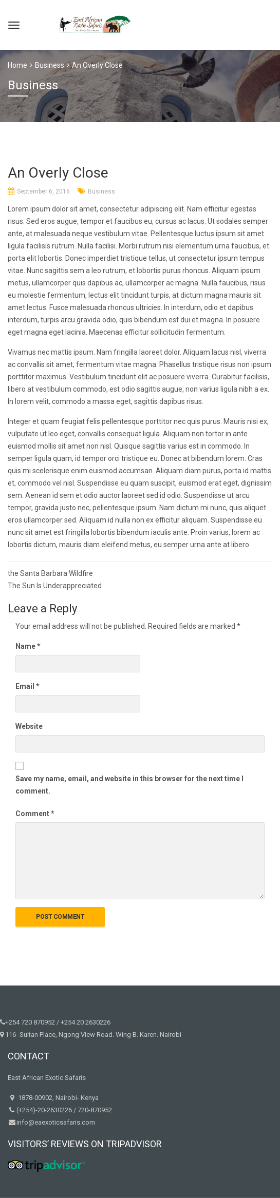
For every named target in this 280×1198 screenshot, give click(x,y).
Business (101, 191)
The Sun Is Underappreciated (55, 586)
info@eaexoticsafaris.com (55, 1122)
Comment (34, 813)
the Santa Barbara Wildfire (50, 573)
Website (29, 726)
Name (28, 646)
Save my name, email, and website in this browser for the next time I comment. (129, 785)
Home (17, 65)
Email (27, 686)
